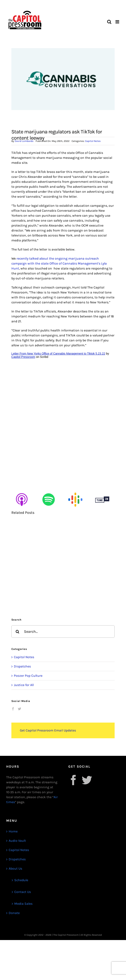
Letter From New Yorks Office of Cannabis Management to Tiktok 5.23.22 (58, 353)
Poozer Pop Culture (28, 676)
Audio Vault (17, 841)
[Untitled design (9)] (48, 491)
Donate (14, 913)
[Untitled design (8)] (21, 491)
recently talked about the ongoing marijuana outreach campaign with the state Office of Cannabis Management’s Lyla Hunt (59, 263)
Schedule (21, 880)
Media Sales (23, 904)
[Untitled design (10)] (75, 491)
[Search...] (63, 631)
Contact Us (22, 892)
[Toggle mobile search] (109, 22)
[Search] (17, 631)
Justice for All (24, 685)
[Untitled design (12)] (102, 491)
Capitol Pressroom (23, 357)
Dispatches (22, 666)
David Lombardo (24, 141)
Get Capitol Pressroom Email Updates (48, 730)
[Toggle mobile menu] (117, 22)
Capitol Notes (93, 141)
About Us (15, 868)
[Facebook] (13, 708)
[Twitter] (19, 708)
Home (13, 831)
